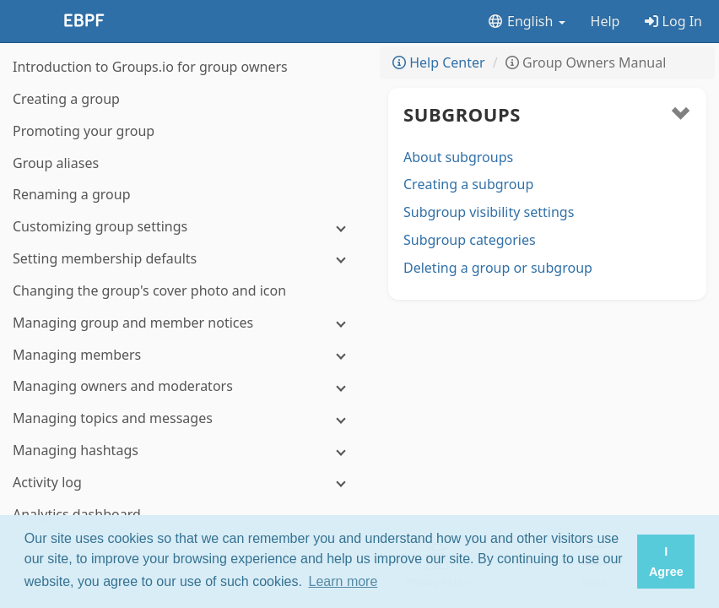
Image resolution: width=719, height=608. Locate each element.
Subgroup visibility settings (488, 212)
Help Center (438, 62)
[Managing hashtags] (185, 450)
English (526, 21)
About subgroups (458, 157)
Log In (673, 21)
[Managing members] (185, 355)
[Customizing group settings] (185, 226)
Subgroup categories (469, 240)
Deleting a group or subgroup (497, 267)
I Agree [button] (666, 561)
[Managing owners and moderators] (185, 386)
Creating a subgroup (468, 184)
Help (605, 21)
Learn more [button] (343, 581)
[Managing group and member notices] (185, 323)
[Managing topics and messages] (185, 418)
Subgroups (462, 114)
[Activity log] (185, 482)
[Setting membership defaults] (185, 258)
